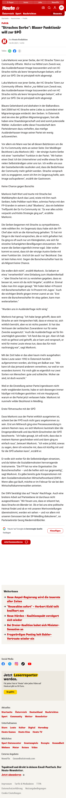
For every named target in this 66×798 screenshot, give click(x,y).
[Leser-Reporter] (43, 7)
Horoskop (43, 727)
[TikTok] (23, 663)
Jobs (40, 2)
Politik (25, 18)
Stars (4, 727)
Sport (18, 13)
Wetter (29, 716)
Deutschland (35, 712)
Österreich (8, 13)
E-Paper (10, 2)
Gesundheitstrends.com (24, 758)
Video (34, 747)
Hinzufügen (55, 531)
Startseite (5, 18)
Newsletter (41, 716)
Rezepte (45, 743)
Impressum (7, 783)
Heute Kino (24, 732)
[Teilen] (19, 51)
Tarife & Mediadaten (24, 783)
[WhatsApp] (9, 51)
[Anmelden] (54, 7)
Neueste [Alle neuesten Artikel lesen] (57, 13)
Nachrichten (29, 13)
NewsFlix (55, 2)
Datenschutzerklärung (12, 788)
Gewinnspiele (31, 743)
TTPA (38, 783)
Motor (16, 747)
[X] (9, 663)
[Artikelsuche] (49, 7)
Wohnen (6, 747)
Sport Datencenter (11, 743)
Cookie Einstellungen (11, 793)
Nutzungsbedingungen (35, 788)
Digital (31, 727)
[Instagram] (16, 663)
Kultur (22, 727)
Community (16, 716)
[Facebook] (14, 51)
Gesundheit (58, 743)
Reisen (25, 747)
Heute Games (9, 732)
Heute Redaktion (20, 39)
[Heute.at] (8, 8)
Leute (13, 727)
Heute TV (37, 732)
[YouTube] (29, 663)
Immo (26, 2)
